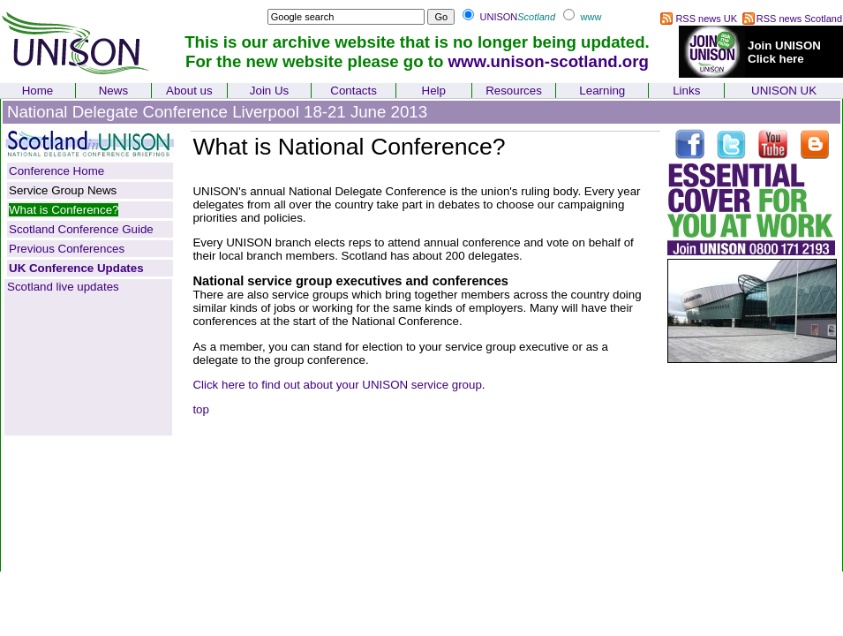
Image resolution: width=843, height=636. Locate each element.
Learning (602, 90)
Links (686, 90)
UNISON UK (784, 90)
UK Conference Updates (76, 268)
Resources (513, 90)
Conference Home (56, 171)
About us (189, 90)
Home (38, 90)
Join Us (269, 90)
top (200, 409)
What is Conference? (63, 209)
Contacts (353, 90)
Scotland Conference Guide (81, 229)
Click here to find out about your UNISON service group (336, 384)
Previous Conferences (66, 248)
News (113, 90)
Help (434, 90)
